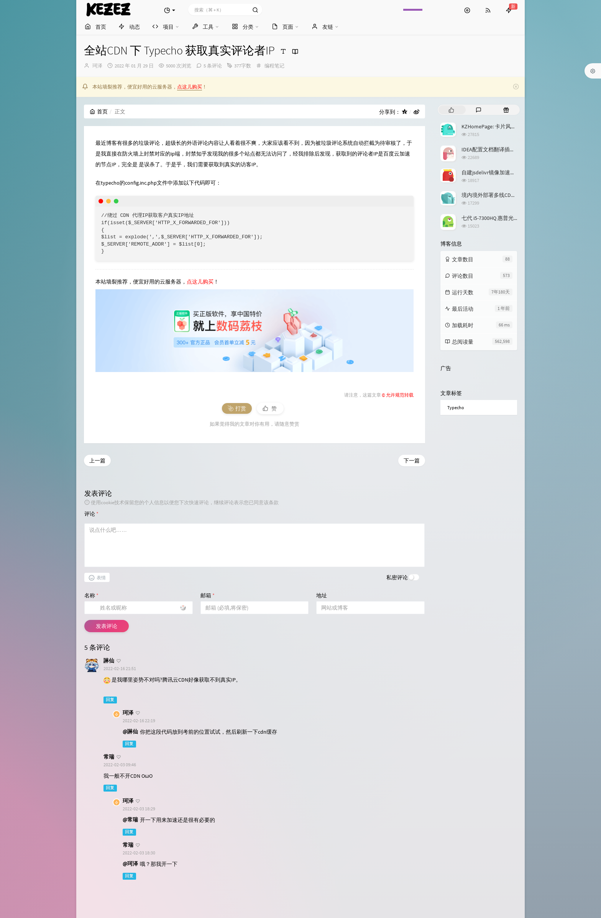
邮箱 (207, 595)
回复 (110, 699)
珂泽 (97, 65)
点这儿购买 (189, 87)
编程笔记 (274, 65)
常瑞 (108, 756)
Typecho (455, 407)
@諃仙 (130, 731)
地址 (321, 595)
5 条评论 (213, 65)
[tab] (451, 110)
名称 (91, 595)
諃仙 (108, 660)
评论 (91, 513)
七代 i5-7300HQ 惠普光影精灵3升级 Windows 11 (516, 218)
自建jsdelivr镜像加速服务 (491, 172)
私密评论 (397, 577)
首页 (99, 111)
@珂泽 (130, 863)
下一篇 (412, 460)
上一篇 (97, 460)
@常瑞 (130, 819)
